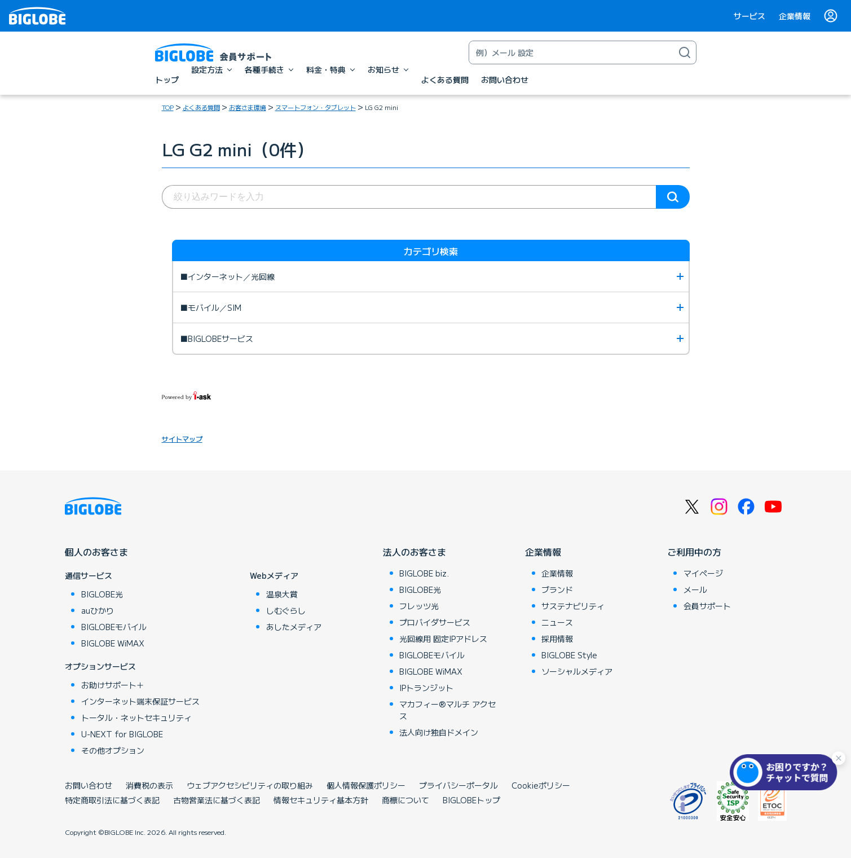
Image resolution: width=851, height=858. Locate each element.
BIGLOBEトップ (471, 800)
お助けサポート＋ (112, 684)
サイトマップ (182, 438)
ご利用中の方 (694, 551)
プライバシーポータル (458, 785)
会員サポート (707, 605)
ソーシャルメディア (576, 671)
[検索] (684, 52)
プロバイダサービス (434, 622)
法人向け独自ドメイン (438, 732)
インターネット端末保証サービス (140, 701)
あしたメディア (293, 626)
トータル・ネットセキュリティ (136, 717)
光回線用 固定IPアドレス (443, 638)
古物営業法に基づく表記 (216, 800)
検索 (673, 197)
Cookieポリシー (541, 785)
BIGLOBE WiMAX (112, 643)
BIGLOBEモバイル (114, 626)
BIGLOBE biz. (424, 573)
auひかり (97, 610)
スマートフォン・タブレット (315, 107)
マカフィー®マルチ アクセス (447, 709)
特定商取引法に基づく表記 (112, 800)
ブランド (557, 589)
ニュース (557, 622)
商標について (405, 800)
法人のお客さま (414, 551)
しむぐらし (286, 610)
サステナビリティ (573, 605)
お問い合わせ (88, 785)
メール (695, 589)
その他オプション (112, 750)
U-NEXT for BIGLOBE (122, 734)
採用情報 (557, 638)
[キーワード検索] (571, 52)
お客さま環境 (247, 107)
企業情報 (794, 15)
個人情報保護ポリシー (366, 785)
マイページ (703, 573)
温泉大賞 (282, 594)
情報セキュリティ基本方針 (321, 800)
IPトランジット (426, 687)
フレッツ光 (419, 605)
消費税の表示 (149, 785)
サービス (749, 15)
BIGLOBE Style (569, 655)
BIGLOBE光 (102, 594)
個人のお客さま (96, 551)
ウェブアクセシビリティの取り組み (250, 785)
